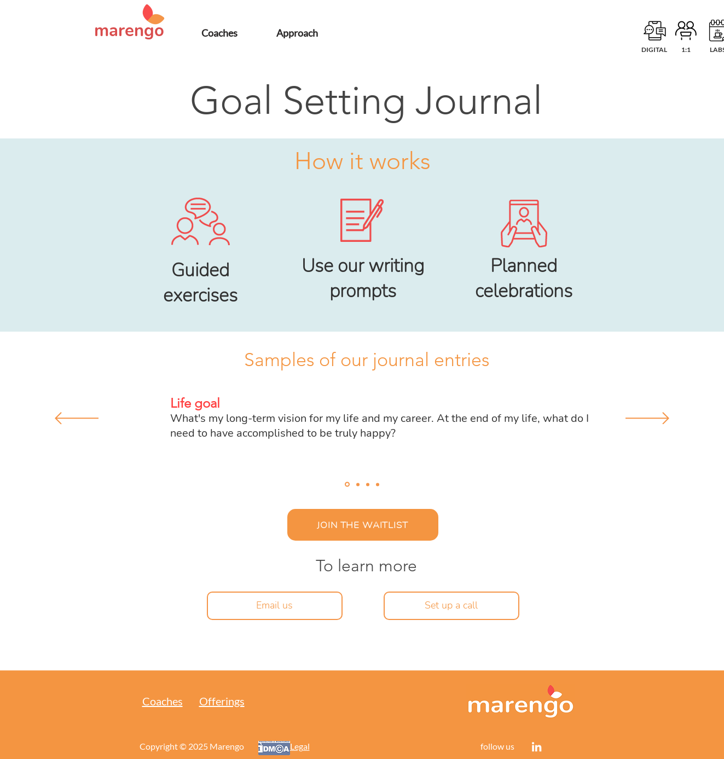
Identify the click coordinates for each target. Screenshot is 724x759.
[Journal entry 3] (367, 484)
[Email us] (275, 606)
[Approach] (297, 33)
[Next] (647, 419)
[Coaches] (219, 33)
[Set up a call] (451, 606)
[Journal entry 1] (347, 484)
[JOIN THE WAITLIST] (362, 525)
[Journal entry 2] (358, 484)
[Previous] (77, 419)
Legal (300, 746)
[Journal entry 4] (377, 484)
